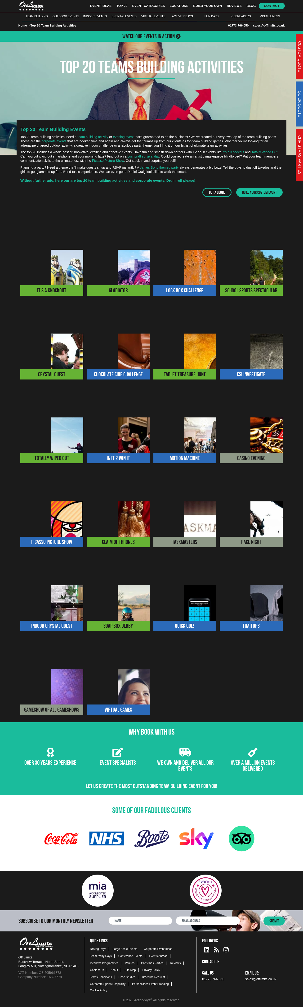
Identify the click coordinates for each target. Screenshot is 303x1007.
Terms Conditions (101, 977)
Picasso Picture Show (108, 161)
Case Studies (127, 977)
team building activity (92, 137)
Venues (129, 963)
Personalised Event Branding (150, 984)
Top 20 (121, 6)
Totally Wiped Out (264, 152)
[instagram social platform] (226, 949)
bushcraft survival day (143, 156)
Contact (271, 6)
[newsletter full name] (140, 920)
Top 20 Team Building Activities (53, 25)
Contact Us (97, 969)
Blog (251, 6)
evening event (123, 137)
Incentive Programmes (104, 963)
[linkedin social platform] (206, 949)
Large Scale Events (125, 949)
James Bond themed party (159, 167)
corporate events (54, 141)
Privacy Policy (151, 969)
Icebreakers (241, 16)
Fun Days (212, 16)
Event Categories (148, 6)
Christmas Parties (152, 963)
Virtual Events (153, 16)
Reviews (234, 6)
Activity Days (182, 16)
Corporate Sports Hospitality (107, 984)
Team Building (37, 16)
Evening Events (124, 16)
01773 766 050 (238, 25)
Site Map (130, 969)
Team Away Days (101, 955)
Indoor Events (95, 16)
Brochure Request (153, 977)
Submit (274, 920)
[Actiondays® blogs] (216, 949)
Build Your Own (207, 6)
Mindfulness (270, 16)
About (114, 969)
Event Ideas (101, 6)
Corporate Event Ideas (158, 949)
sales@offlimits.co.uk (269, 25)
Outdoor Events (66, 16)
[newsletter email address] (208, 920)
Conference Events (130, 955)
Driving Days (98, 949)
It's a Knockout (233, 152)
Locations (179, 6)
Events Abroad (158, 955)
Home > (24, 25)
